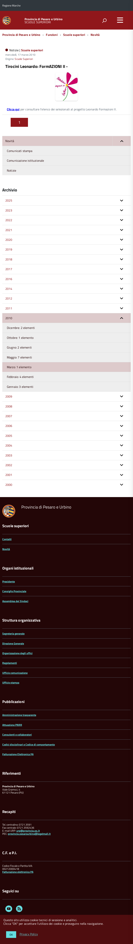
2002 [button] (8, 465)
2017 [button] (8, 269)
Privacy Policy (29, 934)
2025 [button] (8, 200)
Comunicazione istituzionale (25, 160)
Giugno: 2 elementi (19, 347)
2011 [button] (8, 308)
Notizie (11, 170)
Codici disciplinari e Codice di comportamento (28, 744)
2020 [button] (8, 239)
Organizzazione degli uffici (17, 653)
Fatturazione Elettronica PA (17, 754)
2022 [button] (8, 220)
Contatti (7, 539)
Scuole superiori (74, 34)
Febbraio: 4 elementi (20, 376)
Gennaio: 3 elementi (20, 386)
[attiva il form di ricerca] (104, 20)
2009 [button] (8, 396)
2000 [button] (8, 484)
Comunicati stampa (19, 151)
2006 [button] (8, 425)
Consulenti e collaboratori (17, 735)
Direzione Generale (13, 643)
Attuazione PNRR (12, 725)
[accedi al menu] (120, 20)
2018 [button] (8, 259)
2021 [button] (8, 230)
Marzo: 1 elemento (19, 367)
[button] (121, 141)
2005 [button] (8, 435)
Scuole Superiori (24, 59)
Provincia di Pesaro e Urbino (44, 19)
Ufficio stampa (10, 682)
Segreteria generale (13, 633)
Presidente (8, 581)
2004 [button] (8, 445)
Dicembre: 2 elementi (21, 327)
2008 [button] (8, 406)
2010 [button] (8, 318)
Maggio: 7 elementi (19, 357)
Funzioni (51, 34)
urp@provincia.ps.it (28, 831)
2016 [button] (8, 279)
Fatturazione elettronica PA (17, 872)
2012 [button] (8, 298)
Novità (95, 34)
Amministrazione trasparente (19, 715)
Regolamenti (9, 663)
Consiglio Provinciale (14, 591)
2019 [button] (8, 249)
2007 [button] (8, 416)
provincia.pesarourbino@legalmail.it (29, 834)
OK (11, 935)
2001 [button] (8, 474)
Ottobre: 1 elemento (20, 337)
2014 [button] (8, 288)
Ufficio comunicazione (15, 673)
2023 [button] (8, 210)
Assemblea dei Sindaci (15, 601)
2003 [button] (8, 455)
